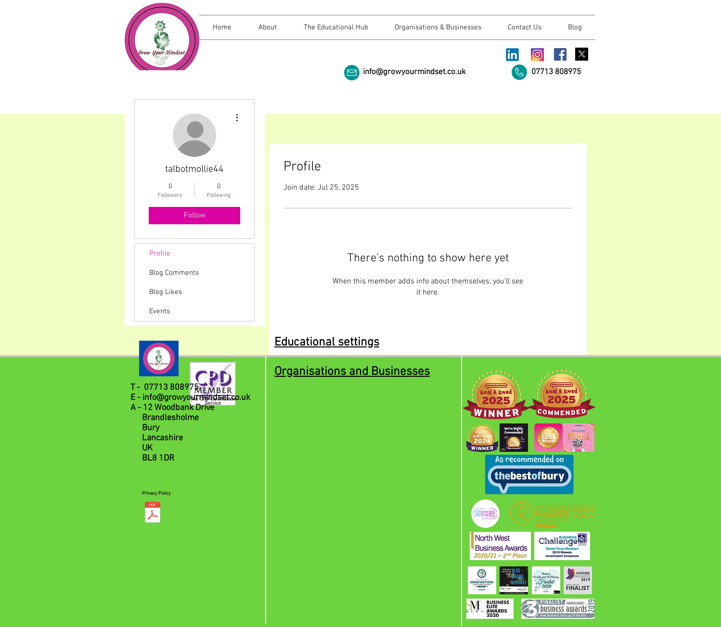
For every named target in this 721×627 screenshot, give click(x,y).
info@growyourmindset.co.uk (414, 72)
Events (159, 311)
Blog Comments (174, 273)
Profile (159, 253)
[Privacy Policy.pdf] (152, 513)
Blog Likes (165, 292)
